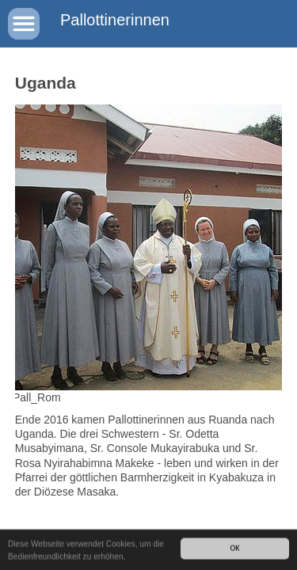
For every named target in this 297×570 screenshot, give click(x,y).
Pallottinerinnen (114, 19)
